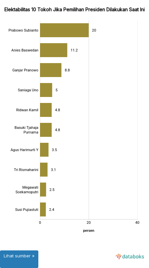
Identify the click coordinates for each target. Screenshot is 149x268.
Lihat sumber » (19, 255)
